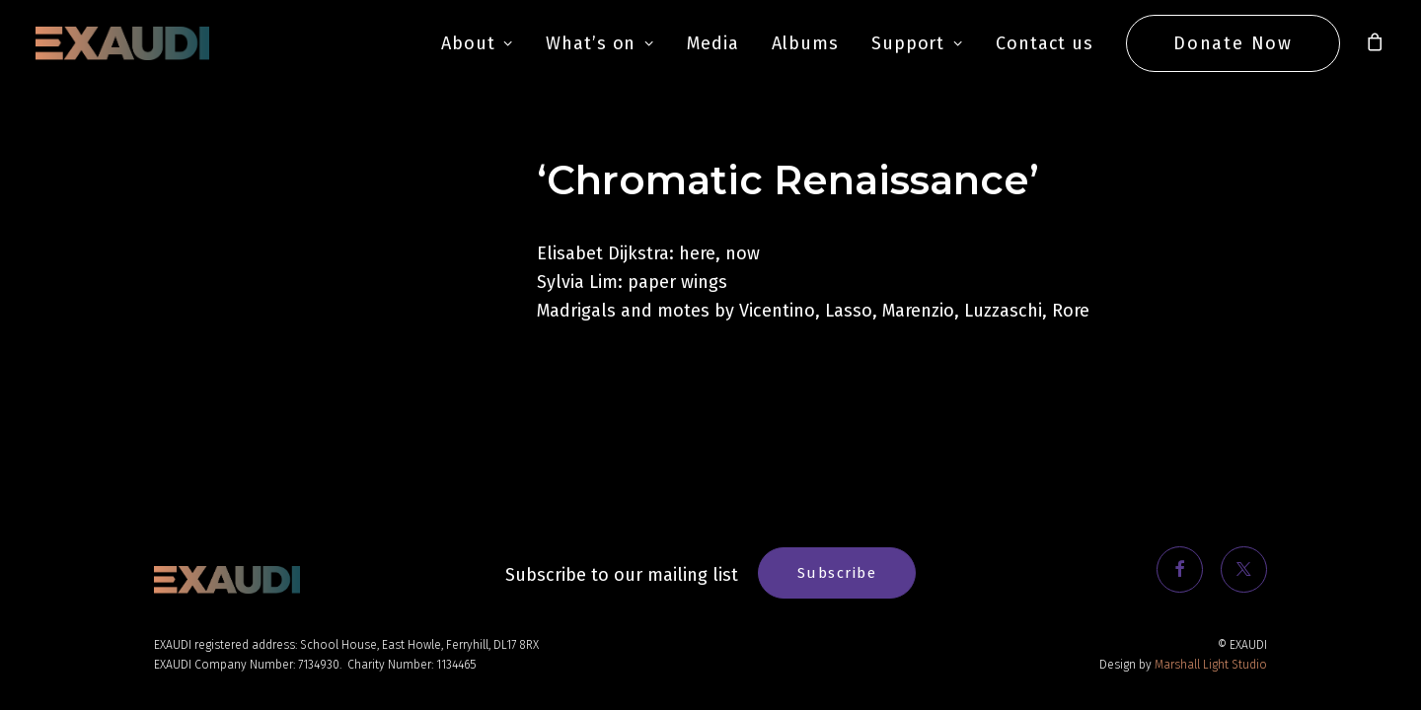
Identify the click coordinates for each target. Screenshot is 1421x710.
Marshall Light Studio (1211, 665)
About (477, 43)
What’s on (600, 43)
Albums (805, 43)
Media (713, 43)
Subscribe (837, 573)
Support (917, 43)
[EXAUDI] (122, 43)
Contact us (1044, 43)
